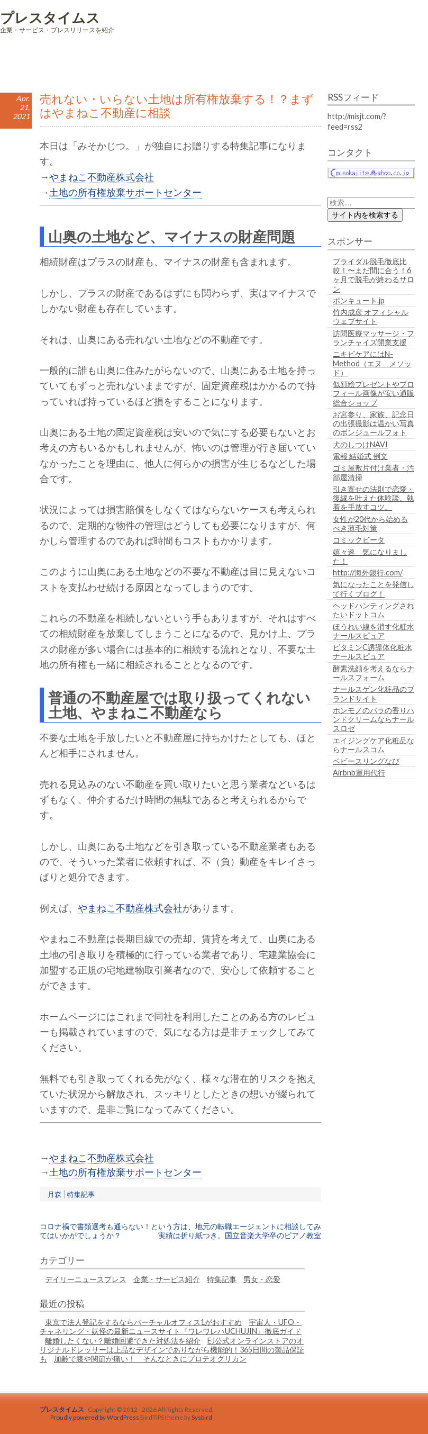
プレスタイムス (50, 17)
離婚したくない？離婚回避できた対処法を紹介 (123, 1340)
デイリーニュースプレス (85, 1279)
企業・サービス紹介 (166, 1279)
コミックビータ (359, 539)
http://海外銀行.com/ (368, 572)
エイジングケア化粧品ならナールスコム (373, 745)
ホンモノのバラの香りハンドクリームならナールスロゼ (373, 719)
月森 (54, 1194)
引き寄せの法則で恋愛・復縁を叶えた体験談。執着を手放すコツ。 (373, 498)
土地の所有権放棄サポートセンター (125, 192)
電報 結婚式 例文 (360, 456)
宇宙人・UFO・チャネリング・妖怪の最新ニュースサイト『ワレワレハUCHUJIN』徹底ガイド (171, 1327)
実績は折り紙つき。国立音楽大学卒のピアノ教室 (239, 1235)
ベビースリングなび (366, 760)
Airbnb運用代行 (359, 772)
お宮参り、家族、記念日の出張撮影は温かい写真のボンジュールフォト (373, 423)
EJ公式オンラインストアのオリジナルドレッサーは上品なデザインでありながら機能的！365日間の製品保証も (172, 1350)
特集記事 (81, 1194)
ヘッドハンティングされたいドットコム (373, 610)
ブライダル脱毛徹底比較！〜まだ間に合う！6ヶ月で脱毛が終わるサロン (373, 275)
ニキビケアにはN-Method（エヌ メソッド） (372, 363)
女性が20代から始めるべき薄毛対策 (370, 524)
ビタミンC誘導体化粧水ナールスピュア (372, 652)
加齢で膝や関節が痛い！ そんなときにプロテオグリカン (150, 1358)
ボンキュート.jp (359, 300)
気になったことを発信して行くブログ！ (373, 589)
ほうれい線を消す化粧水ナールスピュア (373, 631)
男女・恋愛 (261, 1279)
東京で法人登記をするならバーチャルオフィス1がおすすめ (143, 1322)
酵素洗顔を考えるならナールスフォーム (373, 673)
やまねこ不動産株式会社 (101, 177)
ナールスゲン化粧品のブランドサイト (373, 693)
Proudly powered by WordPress (94, 1417)
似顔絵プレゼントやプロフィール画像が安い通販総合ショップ (373, 393)
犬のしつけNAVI (360, 444)
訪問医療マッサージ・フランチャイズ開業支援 (373, 338)
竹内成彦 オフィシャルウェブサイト (370, 317)
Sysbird (202, 1417)
